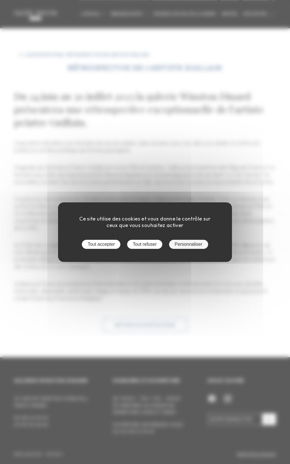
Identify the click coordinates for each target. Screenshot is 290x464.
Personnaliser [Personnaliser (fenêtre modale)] (188, 244)
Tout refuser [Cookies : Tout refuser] (145, 244)
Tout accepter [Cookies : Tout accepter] (101, 244)
